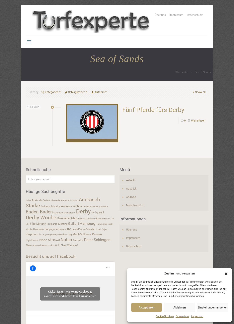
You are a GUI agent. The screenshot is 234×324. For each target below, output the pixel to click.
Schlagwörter (76, 92)
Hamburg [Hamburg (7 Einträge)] (87, 223)
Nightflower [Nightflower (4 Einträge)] (32, 240)
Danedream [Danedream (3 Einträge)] (69, 212)
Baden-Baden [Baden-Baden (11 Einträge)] (39, 212)
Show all (198, 92)
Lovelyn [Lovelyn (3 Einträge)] (55, 234)
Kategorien (51, 92)
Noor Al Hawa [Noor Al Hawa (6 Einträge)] (49, 240)
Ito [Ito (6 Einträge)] (69, 229)
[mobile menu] (29, 42)
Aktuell (130, 180)
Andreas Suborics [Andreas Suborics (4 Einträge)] (50, 206)
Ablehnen (179, 307)
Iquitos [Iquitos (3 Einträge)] (63, 229)
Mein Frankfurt (135, 205)
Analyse (131, 196)
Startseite (181, 72)
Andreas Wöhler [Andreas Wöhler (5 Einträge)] (71, 206)
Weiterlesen (198, 120)
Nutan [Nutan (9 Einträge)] (66, 239)
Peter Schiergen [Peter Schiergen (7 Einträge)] (97, 240)
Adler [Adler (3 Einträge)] (28, 200)
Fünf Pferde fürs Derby (153, 110)
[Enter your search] (70, 179)
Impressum (197, 316)
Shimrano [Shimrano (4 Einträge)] (31, 245)
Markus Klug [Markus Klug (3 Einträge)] (65, 234)
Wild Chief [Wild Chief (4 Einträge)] (61, 245)
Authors (99, 92)
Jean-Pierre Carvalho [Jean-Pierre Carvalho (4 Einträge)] (83, 229)
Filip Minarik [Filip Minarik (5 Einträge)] (38, 224)
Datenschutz (182, 316)
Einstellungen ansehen (212, 307)
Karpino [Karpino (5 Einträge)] (31, 234)
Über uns (160, 15)
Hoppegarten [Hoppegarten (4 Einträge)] (51, 229)
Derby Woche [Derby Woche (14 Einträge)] (41, 218)
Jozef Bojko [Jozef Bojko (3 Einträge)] (101, 229)
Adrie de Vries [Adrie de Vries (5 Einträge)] (41, 200)
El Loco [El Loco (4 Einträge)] (99, 218)
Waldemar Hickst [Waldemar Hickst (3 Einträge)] (45, 245)
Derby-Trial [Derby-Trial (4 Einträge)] (97, 212)
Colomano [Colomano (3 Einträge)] (58, 212)
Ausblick (131, 188)
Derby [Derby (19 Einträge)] (83, 211)
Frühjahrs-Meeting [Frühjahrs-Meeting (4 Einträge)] (57, 223)
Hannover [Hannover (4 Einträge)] (38, 229)
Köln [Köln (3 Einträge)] (39, 234)
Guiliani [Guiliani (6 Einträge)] (73, 224)
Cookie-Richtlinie (165, 316)
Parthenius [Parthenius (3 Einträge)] (78, 240)
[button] (226, 274)
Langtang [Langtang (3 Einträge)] (46, 234)
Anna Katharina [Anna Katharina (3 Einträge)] (90, 206)
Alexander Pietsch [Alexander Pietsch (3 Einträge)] (60, 200)
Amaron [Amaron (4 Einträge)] (73, 200)
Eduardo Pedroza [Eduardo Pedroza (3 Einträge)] (86, 218)
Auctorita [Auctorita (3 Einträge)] (103, 206)
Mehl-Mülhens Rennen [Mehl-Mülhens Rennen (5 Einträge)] (87, 234)
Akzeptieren (146, 307)
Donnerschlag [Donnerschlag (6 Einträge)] (67, 218)
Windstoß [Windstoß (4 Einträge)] (72, 245)
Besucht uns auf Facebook (50, 256)
